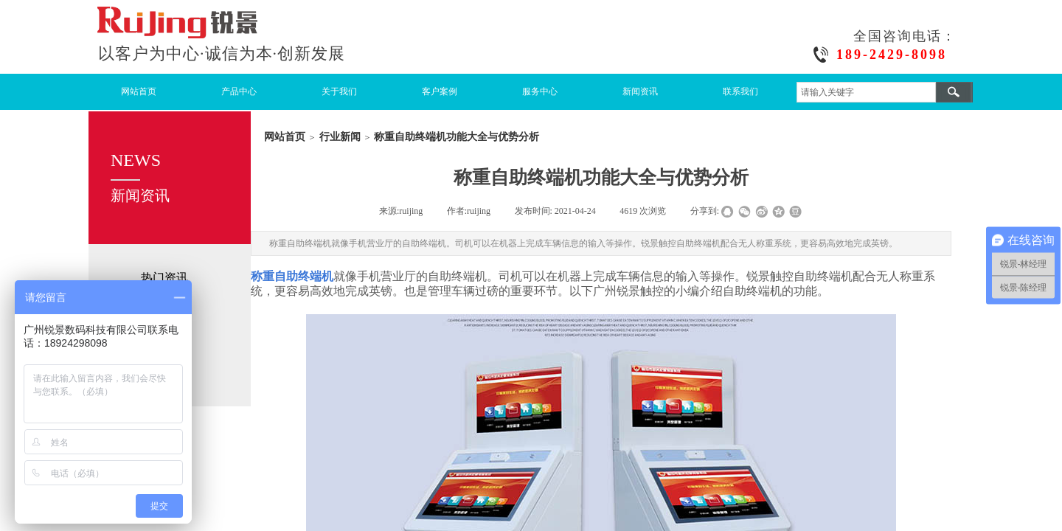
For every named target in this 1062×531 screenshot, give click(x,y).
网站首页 (138, 91)
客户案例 (439, 91)
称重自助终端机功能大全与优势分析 (456, 136)
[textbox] (866, 92)
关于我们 (339, 91)
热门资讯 (164, 277)
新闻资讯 (640, 91)
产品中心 (239, 91)
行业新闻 (340, 136)
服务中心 (540, 91)
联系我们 (740, 91)
